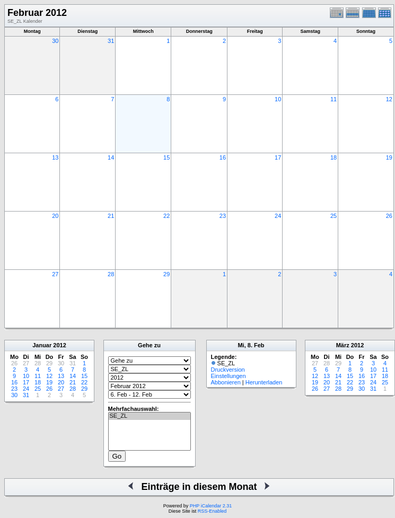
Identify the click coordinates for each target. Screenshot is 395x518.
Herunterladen (264, 382)
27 (55, 274)
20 (55, 216)
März (342, 345)
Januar (41, 345)
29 (166, 274)
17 (278, 157)
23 (223, 216)
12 (389, 99)
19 (389, 157)
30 (55, 41)
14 (111, 157)
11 (333, 99)
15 (166, 157)
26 (389, 216)
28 (111, 274)
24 (278, 216)
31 (111, 41)
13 (55, 157)
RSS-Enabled (212, 511)
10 (278, 99)
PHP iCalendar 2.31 (211, 505)
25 (333, 216)
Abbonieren (226, 382)
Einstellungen (228, 376)
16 (223, 157)
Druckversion (228, 369)
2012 (59, 345)
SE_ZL (149, 416)
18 (333, 157)
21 (111, 216)
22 (166, 216)
